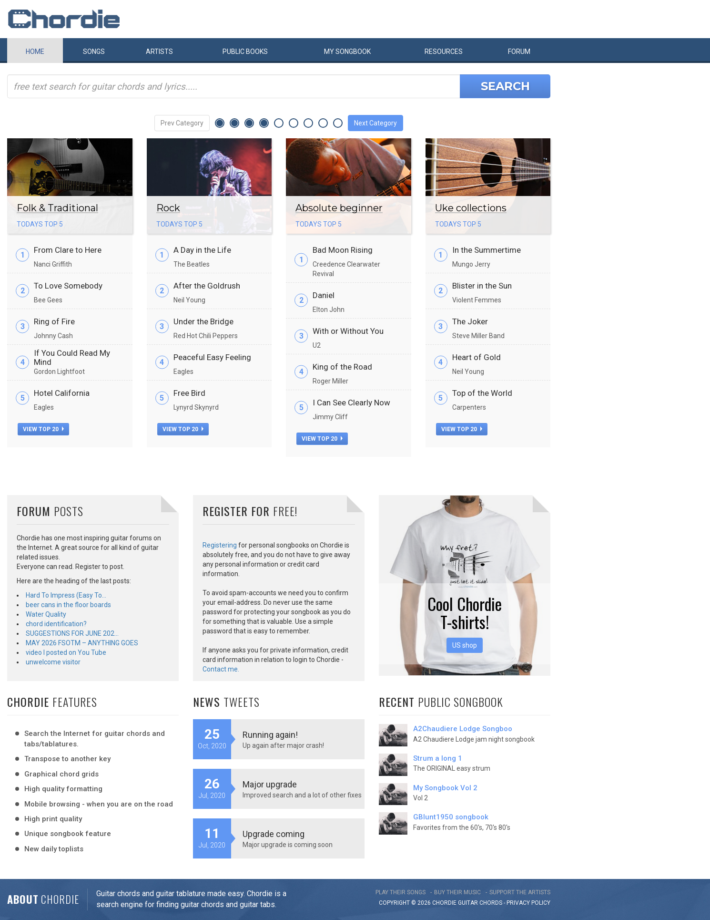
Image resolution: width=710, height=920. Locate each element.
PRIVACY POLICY (528, 902)
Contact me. (221, 669)
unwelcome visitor (53, 662)
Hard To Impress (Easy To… (66, 595)
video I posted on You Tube (66, 652)
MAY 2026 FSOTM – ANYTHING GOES (82, 643)
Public (245, 51)
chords (490, 902)
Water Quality (46, 614)
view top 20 (43, 429)
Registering (220, 545)
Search (505, 86)
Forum (519, 51)
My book (347, 51)
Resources (444, 51)
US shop (464, 645)
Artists (159, 51)
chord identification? (56, 624)
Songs (94, 51)
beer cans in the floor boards (68, 605)
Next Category (375, 123)
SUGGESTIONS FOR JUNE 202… (72, 633)
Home (35, 51)
